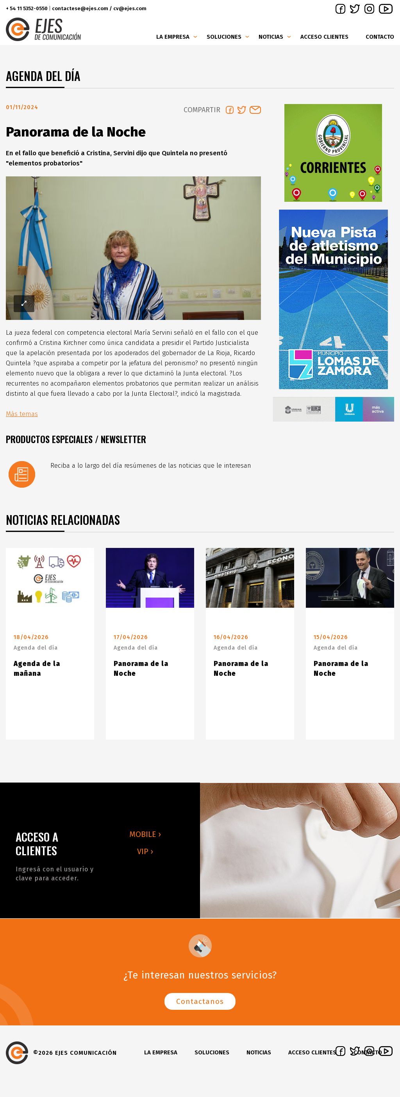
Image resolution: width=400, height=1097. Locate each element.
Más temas (22, 417)
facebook (340, 9)
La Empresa (172, 36)
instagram (369, 9)
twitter (355, 9)
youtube (386, 9)
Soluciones (224, 36)
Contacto (380, 36)
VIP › (145, 854)
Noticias (271, 36)
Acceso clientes (324, 36)
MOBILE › (145, 837)
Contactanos (200, 1004)
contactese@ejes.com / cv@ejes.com (99, 8)
